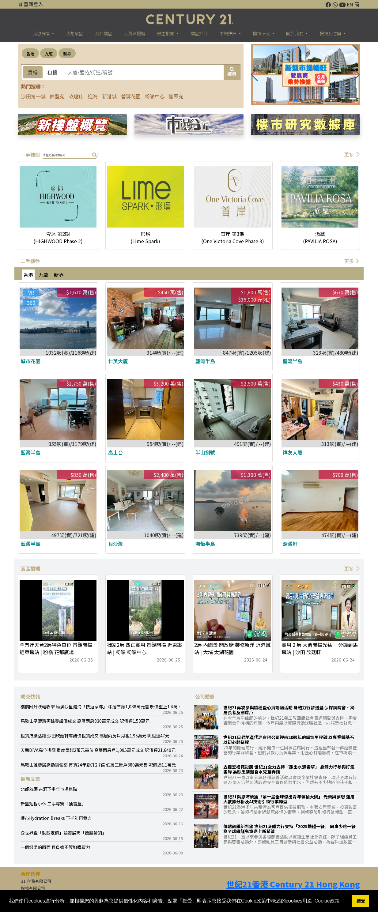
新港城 (109, 96)
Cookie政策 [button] (327, 900)
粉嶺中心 (154, 96)
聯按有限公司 (33, 888)
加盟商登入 (31, 4)
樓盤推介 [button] (199, 33)
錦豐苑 (57, 96)
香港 (30, 54)
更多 (352, 154)
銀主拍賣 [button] (166, 33)
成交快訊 (30, 696)
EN (350, 4)
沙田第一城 (33, 96)
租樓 (52, 72)
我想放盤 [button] (74, 33)
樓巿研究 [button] (262, 33)
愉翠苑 (176, 96)
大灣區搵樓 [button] (134, 33)
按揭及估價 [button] (330, 33)
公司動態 (205, 696)
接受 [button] (361, 901)
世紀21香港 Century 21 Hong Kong (293, 884)
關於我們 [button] (295, 33)
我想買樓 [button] (41, 33)
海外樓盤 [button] (103, 33)
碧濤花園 (131, 96)
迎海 (93, 96)
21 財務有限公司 (36, 881)
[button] (356, 74)
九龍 (49, 54)
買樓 (33, 72)
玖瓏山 (76, 96)
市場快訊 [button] (228, 33)
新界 (67, 54)
